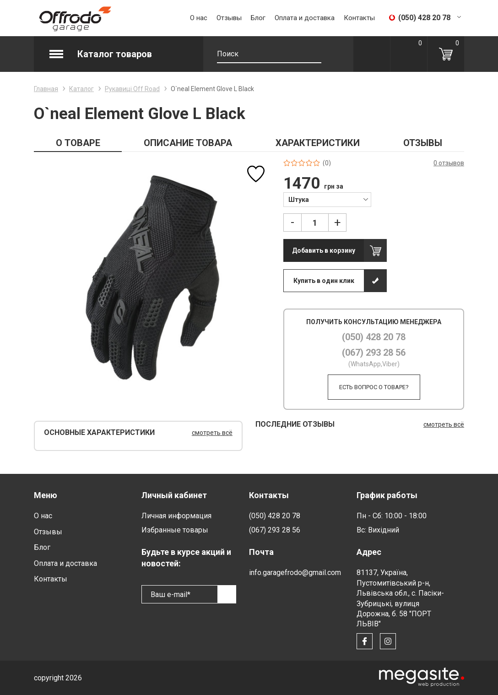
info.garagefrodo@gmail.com (295, 572)
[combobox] (327, 199)
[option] (152, 277)
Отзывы (229, 18)
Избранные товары (174, 530)
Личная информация (176, 515)
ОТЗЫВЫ (422, 142)
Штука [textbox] (298, 199)
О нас (198, 18)
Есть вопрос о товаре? (374, 387)
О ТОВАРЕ (78, 142)
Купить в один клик (323, 280)
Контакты (359, 18)
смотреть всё (212, 432)
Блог (258, 18)
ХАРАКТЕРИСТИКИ (318, 142)
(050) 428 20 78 (374, 337)
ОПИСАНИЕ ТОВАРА (188, 142)
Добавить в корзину (323, 250)
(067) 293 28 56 (374, 352)
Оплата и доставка (305, 18)
